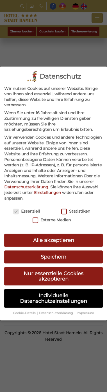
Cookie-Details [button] (24, 296)
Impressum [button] (85, 296)
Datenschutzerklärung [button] (56, 296)
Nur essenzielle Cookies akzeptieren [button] (53, 259)
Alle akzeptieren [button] (53, 223)
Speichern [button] (53, 240)
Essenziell (26, 194)
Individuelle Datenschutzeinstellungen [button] (53, 282)
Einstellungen (47, 176)
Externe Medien (52, 203)
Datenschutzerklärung (26, 170)
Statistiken (75, 194)
